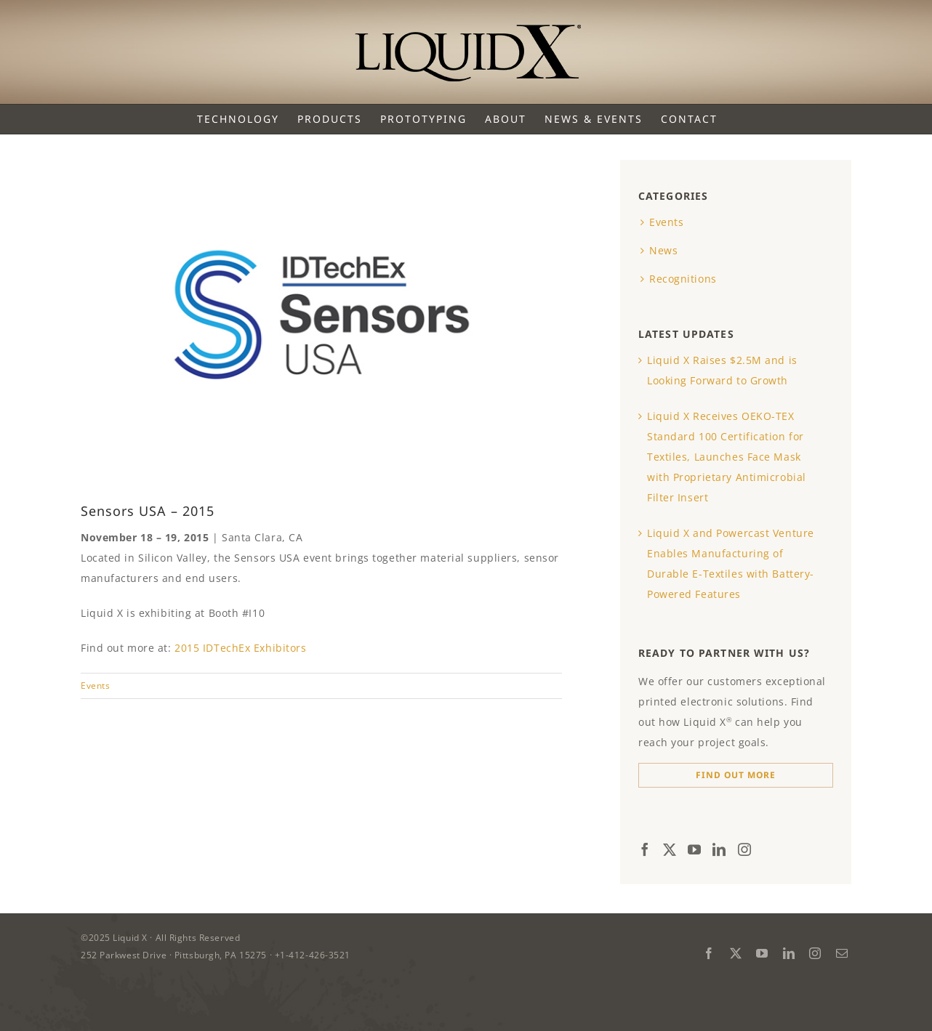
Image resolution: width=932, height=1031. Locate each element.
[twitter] (736, 953)
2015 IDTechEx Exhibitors (240, 648)
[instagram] (815, 953)
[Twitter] (670, 849)
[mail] (842, 953)
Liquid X (131, 937)
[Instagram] (745, 849)
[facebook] (709, 953)
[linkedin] (789, 953)
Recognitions (683, 279)
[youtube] (762, 953)
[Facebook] (645, 849)
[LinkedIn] (719, 849)
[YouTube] (695, 849)
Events (95, 685)
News (663, 250)
